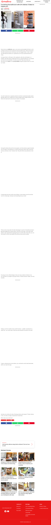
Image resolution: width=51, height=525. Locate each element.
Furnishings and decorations (19, 1)
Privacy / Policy (43, 506)
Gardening (28, 1)
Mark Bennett (7, 8)
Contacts (18, 508)
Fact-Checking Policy (30, 506)
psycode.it (18, 510)
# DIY (13, 420)
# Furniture (3, 420)
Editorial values (29, 510)
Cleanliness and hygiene (46, 1)
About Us (18, 506)
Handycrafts (37, 1)
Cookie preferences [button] (44, 508)
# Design (9, 420)
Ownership (28, 512)
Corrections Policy (29, 508)
